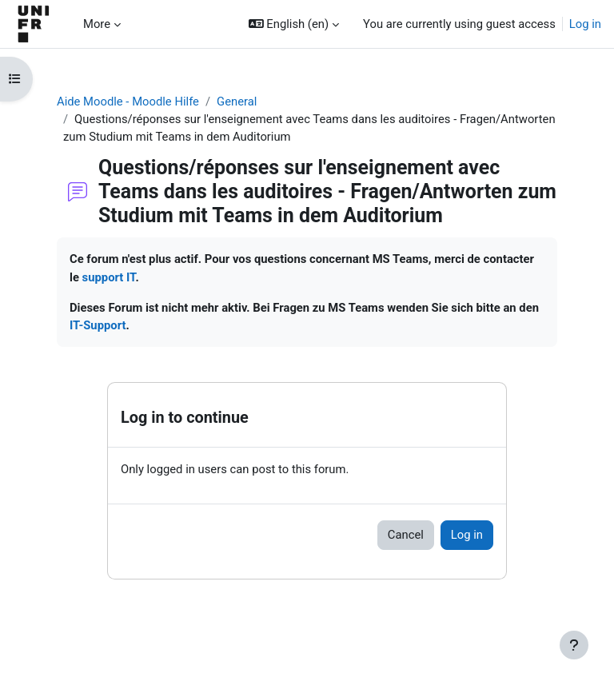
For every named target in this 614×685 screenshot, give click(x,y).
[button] (293, 24)
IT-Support (98, 325)
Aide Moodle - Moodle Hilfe (128, 101)
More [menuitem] (96, 24)
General (237, 101)
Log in (585, 24)
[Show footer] (574, 645)
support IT (109, 277)
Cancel (406, 535)
